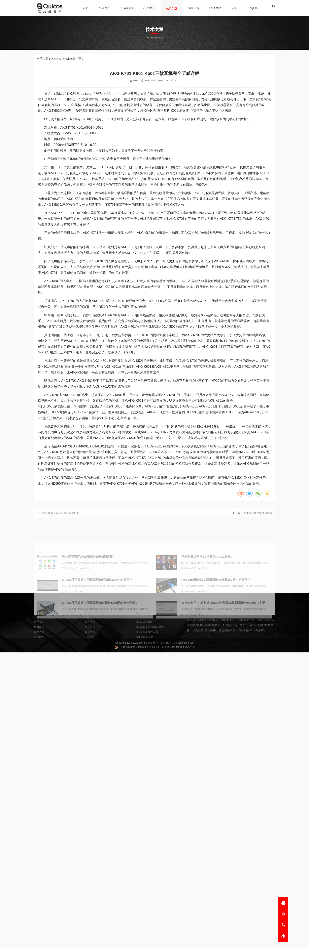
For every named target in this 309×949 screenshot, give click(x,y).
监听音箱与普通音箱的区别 (65, 519)
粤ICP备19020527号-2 (184, 647)
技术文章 (172, 8)
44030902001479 (145, 647)
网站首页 (56, 74)
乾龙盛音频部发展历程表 (256, 519)
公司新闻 (127, 8)
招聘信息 (39, 654)
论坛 (235, 8)
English (253, 8)
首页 (86, 8)
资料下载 (194, 8)
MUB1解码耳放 (145, 654)
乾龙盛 (149, 643)
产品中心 (149, 8)
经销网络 (216, 8)
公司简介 (105, 8)
